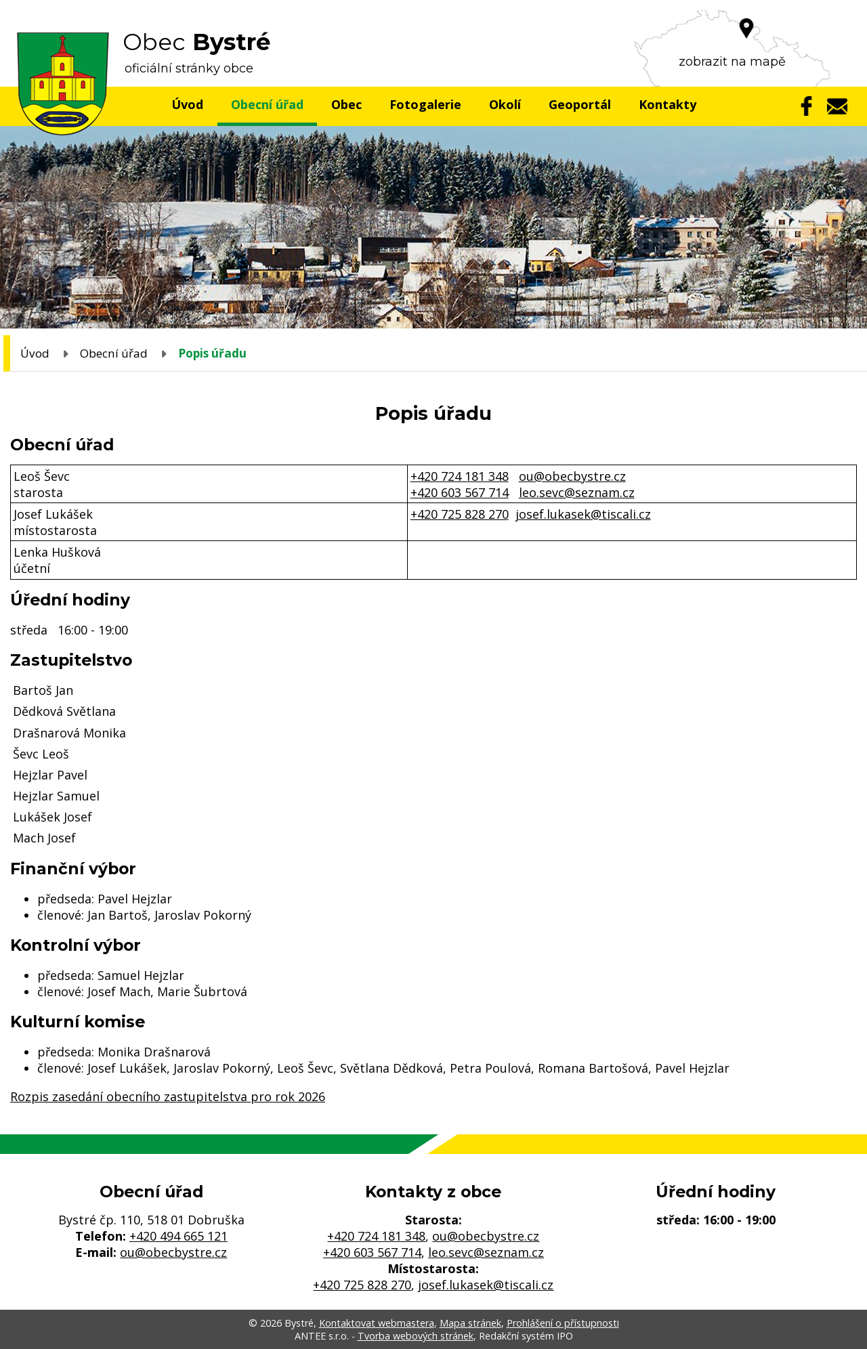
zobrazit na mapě (732, 61)
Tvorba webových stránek (415, 1335)
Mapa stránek (470, 1322)
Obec (346, 104)
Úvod (187, 104)
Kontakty (667, 104)
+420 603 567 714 (459, 492)
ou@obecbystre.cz (572, 476)
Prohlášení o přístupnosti (563, 1322)
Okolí (505, 104)
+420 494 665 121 (178, 1236)
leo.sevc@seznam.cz (577, 492)
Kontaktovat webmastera (376, 1322)
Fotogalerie (425, 104)
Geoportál (580, 104)
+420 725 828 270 (459, 514)
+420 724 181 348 (459, 476)
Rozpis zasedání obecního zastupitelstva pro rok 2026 (167, 1096)
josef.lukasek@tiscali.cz (583, 514)
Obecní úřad (267, 104)
